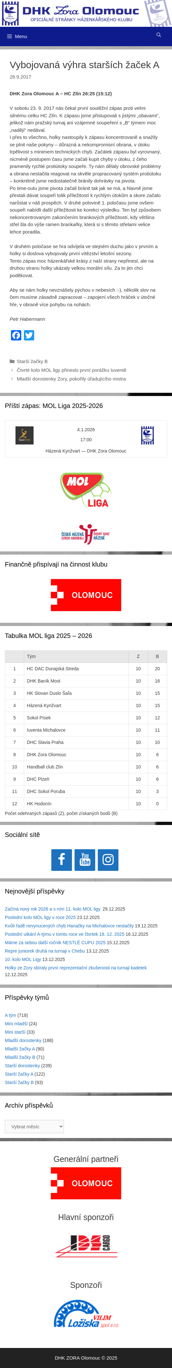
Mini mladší (16, 1023)
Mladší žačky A (20, 1048)
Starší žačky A (19, 1074)
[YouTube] (85, 860)
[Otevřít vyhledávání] (159, 35)
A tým (10, 1015)
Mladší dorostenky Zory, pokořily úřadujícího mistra (71, 378)
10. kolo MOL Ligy (23, 959)
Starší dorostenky (22, 1065)
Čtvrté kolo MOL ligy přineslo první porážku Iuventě (71, 370)
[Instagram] (108, 860)
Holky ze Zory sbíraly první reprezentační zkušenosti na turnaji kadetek (76, 967)
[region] (86, 598)
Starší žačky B (32, 361)
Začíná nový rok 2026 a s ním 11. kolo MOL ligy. (53, 909)
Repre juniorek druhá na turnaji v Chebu (45, 951)
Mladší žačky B (20, 1057)
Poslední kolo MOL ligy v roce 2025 (40, 917)
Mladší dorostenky (23, 1040)
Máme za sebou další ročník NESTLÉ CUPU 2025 (55, 942)
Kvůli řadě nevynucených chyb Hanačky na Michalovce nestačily (69, 925)
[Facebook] (61, 860)
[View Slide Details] (86, 595)
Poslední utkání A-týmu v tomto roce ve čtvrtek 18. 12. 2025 (64, 934)
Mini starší (15, 1032)
